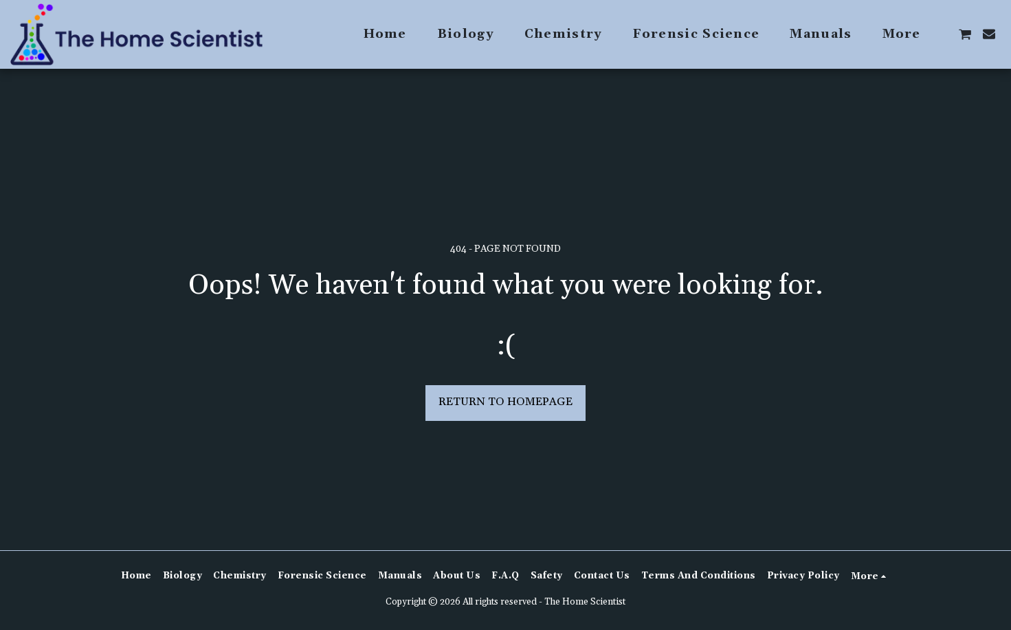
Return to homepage (505, 402)
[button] (965, 34)
